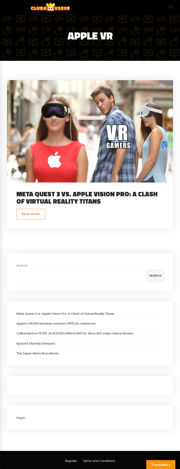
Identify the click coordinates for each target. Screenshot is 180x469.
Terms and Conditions (99, 461)
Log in (20, 417)
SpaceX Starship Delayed (35, 343)
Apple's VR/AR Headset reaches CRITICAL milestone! (56, 323)
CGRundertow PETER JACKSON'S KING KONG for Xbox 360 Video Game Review (75, 333)
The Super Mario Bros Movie (37, 353)
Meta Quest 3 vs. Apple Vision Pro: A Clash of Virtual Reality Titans (87, 197)
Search (21, 265)
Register (71, 461)
